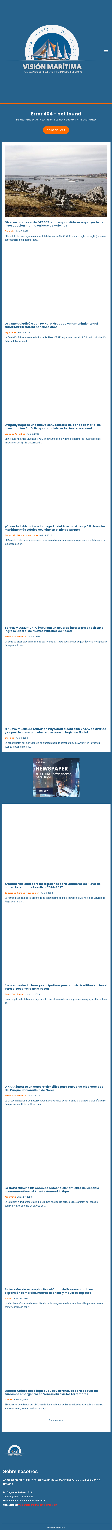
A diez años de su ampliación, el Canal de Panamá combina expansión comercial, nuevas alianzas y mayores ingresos (49, 1291)
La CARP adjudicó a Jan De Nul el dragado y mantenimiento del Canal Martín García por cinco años (51, 325)
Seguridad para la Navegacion (22, 893)
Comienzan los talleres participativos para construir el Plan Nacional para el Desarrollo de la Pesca (56, 987)
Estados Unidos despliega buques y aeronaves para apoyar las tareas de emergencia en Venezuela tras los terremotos (51, 1392)
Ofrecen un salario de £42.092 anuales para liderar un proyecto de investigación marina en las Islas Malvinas (54, 224)
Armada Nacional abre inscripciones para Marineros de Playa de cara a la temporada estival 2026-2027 (53, 885)
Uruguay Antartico (15, 434)
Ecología (9, 231)
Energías (9, 738)
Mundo (8, 1298)
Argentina (10, 332)
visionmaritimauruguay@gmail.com (37, 1504)
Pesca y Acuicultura (15, 636)
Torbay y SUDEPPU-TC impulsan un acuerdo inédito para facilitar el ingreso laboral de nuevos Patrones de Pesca (54, 629)
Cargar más (56, 1420)
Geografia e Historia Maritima (21, 535)
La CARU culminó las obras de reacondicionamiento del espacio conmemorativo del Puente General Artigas (52, 1189)
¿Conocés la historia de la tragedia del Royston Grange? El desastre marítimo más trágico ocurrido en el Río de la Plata (55, 528)
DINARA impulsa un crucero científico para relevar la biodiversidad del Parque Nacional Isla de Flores (54, 1088)
